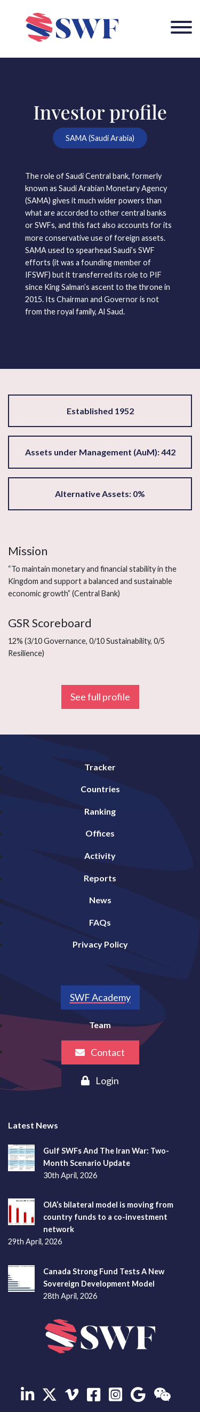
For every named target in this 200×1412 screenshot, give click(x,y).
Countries (100, 789)
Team (100, 1025)
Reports (100, 878)
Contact (100, 1052)
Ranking (100, 811)
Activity (100, 855)
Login (100, 1080)
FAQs (100, 922)
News (100, 900)
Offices (100, 833)
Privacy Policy (100, 944)
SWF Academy (100, 997)
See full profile (100, 697)
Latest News (33, 1125)
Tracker (100, 767)
